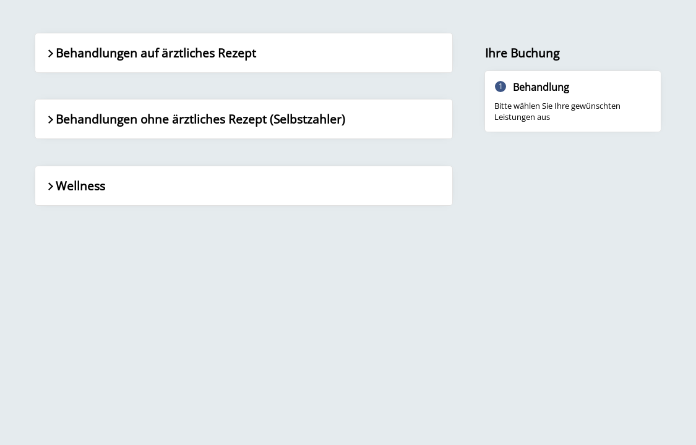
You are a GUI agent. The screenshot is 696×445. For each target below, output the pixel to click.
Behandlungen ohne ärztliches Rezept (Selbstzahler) (195, 119)
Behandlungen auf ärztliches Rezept (150, 52)
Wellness (75, 185)
